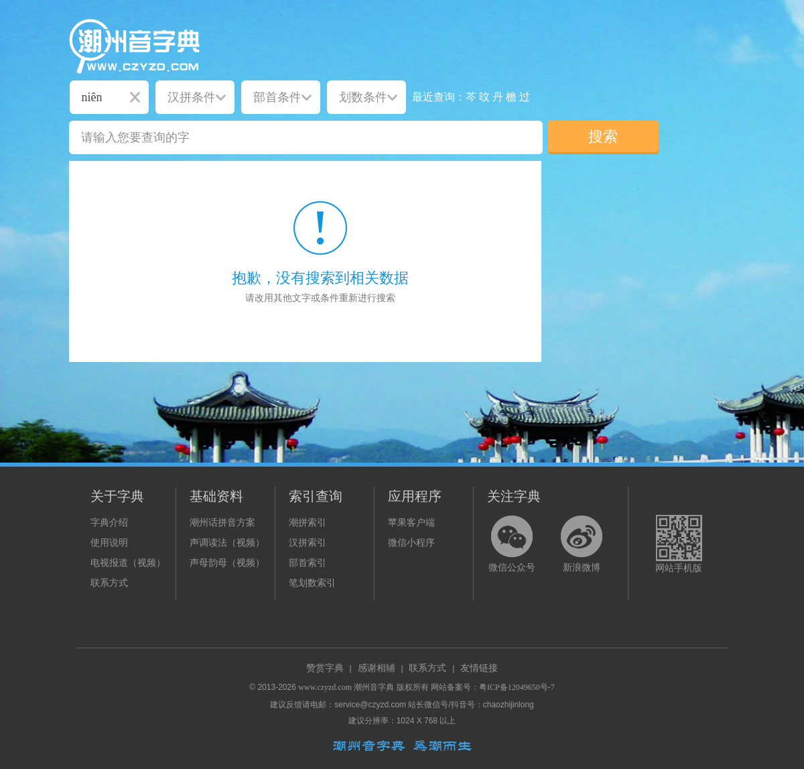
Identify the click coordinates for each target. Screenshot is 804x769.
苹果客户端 (411, 523)
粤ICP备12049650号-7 (517, 687)
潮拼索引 (307, 523)
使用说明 (109, 543)
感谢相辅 (376, 668)
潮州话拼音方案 (222, 523)
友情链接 (479, 668)
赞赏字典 (325, 668)
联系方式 (109, 583)
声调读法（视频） (227, 543)
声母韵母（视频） (227, 563)
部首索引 (307, 563)
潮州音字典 (374, 687)
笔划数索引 (312, 583)
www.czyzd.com (325, 687)
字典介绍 (109, 523)
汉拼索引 (307, 543)
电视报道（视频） (127, 563)
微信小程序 (411, 543)
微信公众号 (511, 568)
